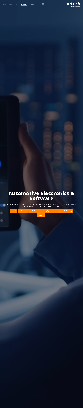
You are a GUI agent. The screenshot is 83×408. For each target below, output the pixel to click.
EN (43, 4)
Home (5, 4)
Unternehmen (13, 4)
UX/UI (41, 215)
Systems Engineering (64, 211)
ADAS (13, 211)
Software (23, 211)
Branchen (24, 4)
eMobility (34, 211)
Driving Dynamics (47, 211)
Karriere (32, 4)
